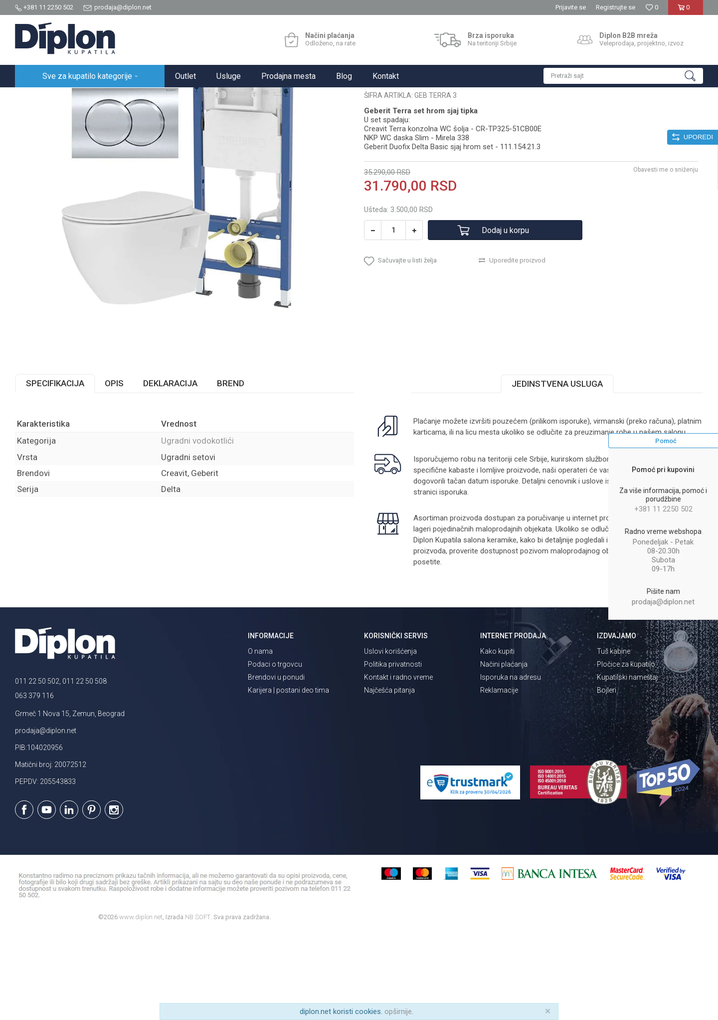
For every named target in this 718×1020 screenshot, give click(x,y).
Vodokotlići (134, 98)
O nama (260, 739)
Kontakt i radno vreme (398, 764)
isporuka (453, 579)
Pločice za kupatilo (626, 752)
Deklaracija (170, 471)
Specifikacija (55, 471)
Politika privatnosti (393, 752)
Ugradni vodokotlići (187, 98)
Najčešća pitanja (389, 777)
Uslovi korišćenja (390, 739)
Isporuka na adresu (510, 764)
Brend (230, 471)
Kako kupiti (497, 739)
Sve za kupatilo (88, 98)
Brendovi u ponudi (276, 764)
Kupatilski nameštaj (627, 764)
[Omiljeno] (651, 7)
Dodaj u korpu (505, 317)
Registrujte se (615, 7)
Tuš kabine (613, 739)
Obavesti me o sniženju (665, 257)
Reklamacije (499, 777)
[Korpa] (685, 11)
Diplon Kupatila (37, 98)
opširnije (398, 1011)
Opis (114, 471)
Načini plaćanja (504, 752)
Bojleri (606, 777)
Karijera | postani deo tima (288, 777)
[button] (623, 76)
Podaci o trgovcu (275, 752)
